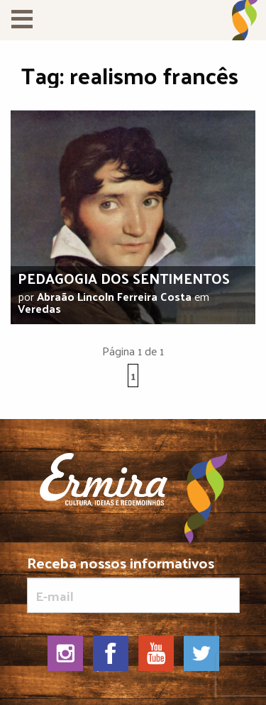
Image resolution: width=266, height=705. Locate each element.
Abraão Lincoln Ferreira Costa (114, 296)
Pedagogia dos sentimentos (124, 278)
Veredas (39, 308)
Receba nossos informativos (133, 584)
